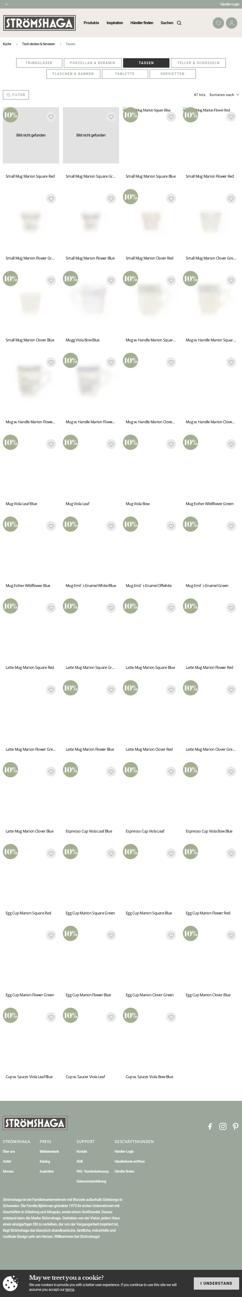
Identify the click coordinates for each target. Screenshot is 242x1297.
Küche (7, 44)
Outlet (7, 1161)
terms (69, 1289)
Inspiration (115, 23)
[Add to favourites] (51, 117)
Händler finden (141, 23)
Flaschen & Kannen (73, 74)
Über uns (9, 1151)
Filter (16, 95)
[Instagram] (222, 1126)
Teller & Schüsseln (198, 63)
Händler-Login (229, 4)
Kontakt (82, 1151)
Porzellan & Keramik (93, 63)
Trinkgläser (39, 63)
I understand (216, 1283)
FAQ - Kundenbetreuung (92, 1171)
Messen (8, 1171)
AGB (80, 1161)
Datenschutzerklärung (91, 1181)
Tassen (146, 63)
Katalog (45, 1161)
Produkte (91, 23)
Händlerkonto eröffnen (130, 1161)
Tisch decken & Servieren (38, 44)
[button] (224, 94)
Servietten (173, 74)
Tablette (125, 74)
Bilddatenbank (49, 1151)
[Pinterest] (235, 1126)
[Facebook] (210, 1126)
